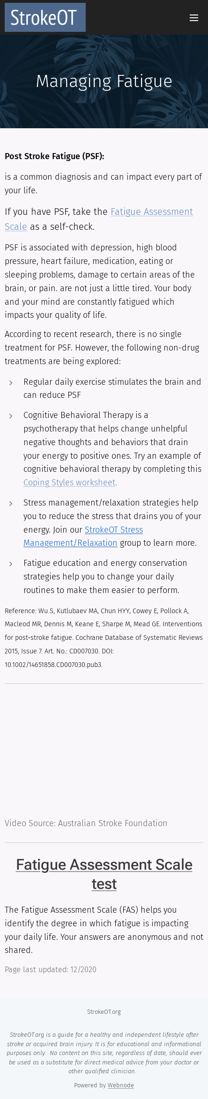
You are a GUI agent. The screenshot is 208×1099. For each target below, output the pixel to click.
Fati (118, 211)
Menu (194, 17)
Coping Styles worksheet (69, 482)
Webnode (121, 1085)
